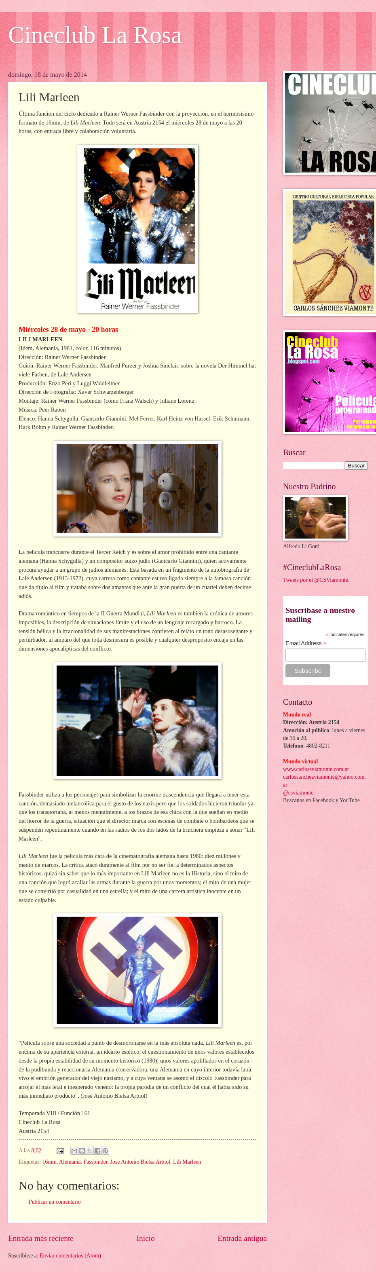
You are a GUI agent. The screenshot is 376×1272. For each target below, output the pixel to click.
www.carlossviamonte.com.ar (316, 769)
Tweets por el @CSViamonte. (316, 580)
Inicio (146, 1238)
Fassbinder (96, 1162)
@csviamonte (298, 793)
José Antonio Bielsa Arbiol (140, 1162)
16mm (49, 1162)
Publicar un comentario (55, 1202)
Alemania (70, 1162)
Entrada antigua (242, 1238)
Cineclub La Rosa (95, 34)
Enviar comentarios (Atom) (70, 1256)
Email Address (306, 643)
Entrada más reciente (41, 1238)
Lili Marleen (187, 1162)
